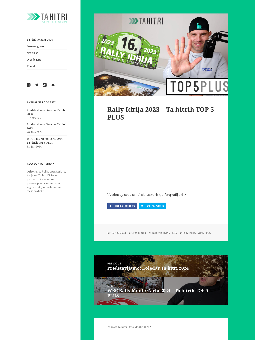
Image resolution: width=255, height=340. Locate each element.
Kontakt (32, 66)
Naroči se (32, 53)
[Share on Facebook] (122, 206)
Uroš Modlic (138, 233)
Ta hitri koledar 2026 (40, 39)
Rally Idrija (188, 233)
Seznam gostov (36, 46)
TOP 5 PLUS (203, 233)
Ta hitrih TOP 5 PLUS (164, 233)
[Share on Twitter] (152, 206)
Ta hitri (122, 327)
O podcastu (34, 59)
